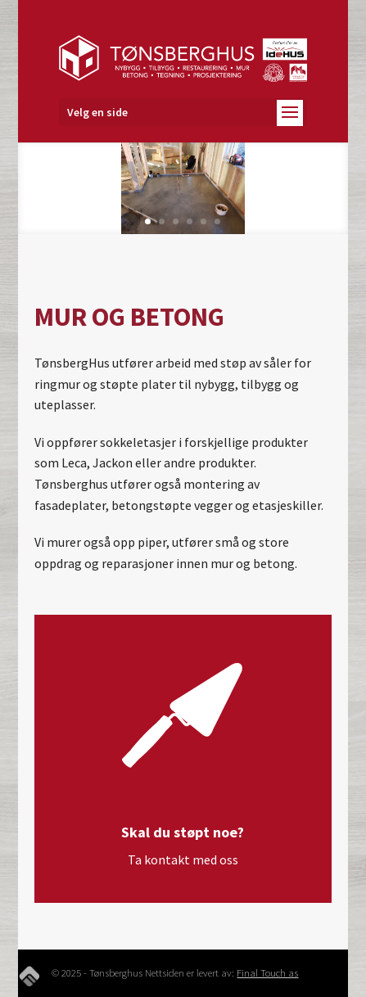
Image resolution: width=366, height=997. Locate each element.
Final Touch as (267, 972)
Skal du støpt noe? (182, 832)
